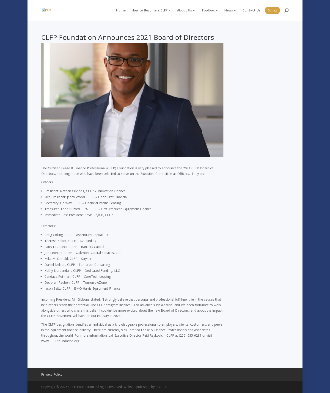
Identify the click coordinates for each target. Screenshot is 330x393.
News (228, 10)
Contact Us (251, 10)
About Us (184, 10)
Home (121, 10)
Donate (272, 10)
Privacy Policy (52, 374)
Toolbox (208, 10)
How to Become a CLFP (150, 10)
